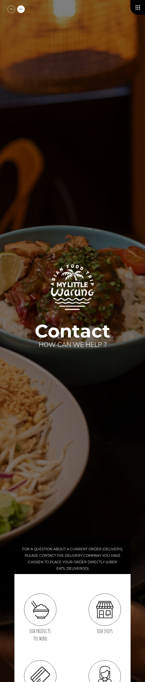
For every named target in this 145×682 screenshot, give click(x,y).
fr (11, 9)
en (21, 9)
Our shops (105, 614)
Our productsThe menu (40, 617)
